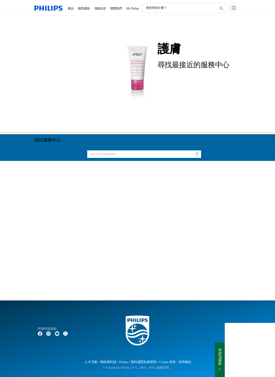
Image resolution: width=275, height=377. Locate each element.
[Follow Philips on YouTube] (57, 333)
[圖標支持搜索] (221, 8)
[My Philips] (234, 8)
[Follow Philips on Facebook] (40, 333)
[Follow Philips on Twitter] (65, 333)
